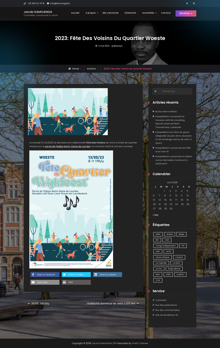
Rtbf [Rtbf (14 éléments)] (158, 274)
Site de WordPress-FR (166, 315)
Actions (91, 68)
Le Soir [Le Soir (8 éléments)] (159, 268)
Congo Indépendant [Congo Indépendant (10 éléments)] (166, 245)
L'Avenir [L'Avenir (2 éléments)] (179, 257)
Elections (184, 13)
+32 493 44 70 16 (36, 3)
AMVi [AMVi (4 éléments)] (158, 234)
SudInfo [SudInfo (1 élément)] (180, 274)
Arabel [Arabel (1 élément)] (170, 234)
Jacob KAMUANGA (38, 12)
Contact (165, 12)
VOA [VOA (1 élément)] (158, 280)
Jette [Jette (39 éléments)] (168, 251)
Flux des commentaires (167, 310)
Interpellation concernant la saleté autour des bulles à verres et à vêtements (173, 160)
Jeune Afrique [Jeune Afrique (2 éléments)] (162, 257)
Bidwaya (118, 45)
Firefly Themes (140, 343)
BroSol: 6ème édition (166, 111)
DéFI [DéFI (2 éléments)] (158, 251)
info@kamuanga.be (60, 3)
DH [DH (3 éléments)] (183, 245)
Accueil (74, 12)
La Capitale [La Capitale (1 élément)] (161, 263)
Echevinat (129, 12)
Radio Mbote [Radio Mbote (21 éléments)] (174, 268)
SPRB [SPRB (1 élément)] (168, 274)
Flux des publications (166, 305)
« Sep (155, 215)
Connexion (161, 300)
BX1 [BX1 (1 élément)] (157, 240)
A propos (90, 12)
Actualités (147, 12)
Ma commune (110, 12)
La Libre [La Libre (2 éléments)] (176, 263)
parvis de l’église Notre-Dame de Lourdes (67, 146)
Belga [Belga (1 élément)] (181, 234)
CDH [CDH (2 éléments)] (167, 240)
